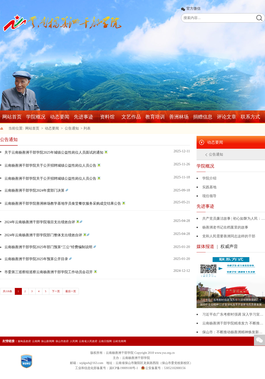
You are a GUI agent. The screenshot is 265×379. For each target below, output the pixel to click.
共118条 (7, 291)
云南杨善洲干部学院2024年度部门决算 (34, 190)
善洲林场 (179, 117)
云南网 (36, 341)
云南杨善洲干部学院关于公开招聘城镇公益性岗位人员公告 (50, 165)
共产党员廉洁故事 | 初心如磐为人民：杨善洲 (233, 218)
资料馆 (107, 117)
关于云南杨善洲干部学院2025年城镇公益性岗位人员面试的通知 (53, 152)
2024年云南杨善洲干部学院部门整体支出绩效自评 (43, 235)
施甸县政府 (24, 341)
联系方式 (250, 117)
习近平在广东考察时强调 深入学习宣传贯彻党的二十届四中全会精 (233, 314)
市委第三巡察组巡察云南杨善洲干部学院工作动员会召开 (48, 272)
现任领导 (209, 196)
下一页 (56, 291)
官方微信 (193, 8)
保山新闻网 (47, 341)
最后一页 (70, 291)
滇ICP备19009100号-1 (123, 368)
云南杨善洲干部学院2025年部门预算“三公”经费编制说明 (48, 247)
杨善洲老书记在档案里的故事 (225, 227)
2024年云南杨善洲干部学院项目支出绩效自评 (39, 222)
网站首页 (12, 117)
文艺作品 (131, 117)
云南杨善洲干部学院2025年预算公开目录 (36, 259)
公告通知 (72, 128)
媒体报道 (205, 246)
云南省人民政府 (88, 341)
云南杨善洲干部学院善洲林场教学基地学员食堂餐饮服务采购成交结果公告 (62, 203)
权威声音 (229, 246)
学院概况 (35, 117)
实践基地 (209, 187)
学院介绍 (209, 178)
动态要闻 (59, 117)
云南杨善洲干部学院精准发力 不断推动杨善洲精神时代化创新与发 (233, 323)
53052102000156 (175, 368)
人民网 (74, 341)
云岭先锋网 (119, 341)
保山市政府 (62, 341)
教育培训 (155, 117)
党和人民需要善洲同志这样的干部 (228, 236)
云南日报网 (105, 341)
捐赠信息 (202, 117)
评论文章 (226, 117)
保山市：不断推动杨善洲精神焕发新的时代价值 (233, 332)
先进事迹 (83, 117)
